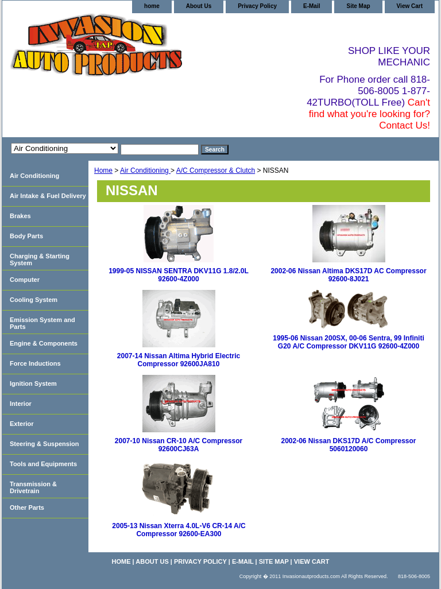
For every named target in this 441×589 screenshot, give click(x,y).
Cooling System (33, 299)
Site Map (358, 6)
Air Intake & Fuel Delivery (48, 195)
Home (103, 170)
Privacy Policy (257, 6)
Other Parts (27, 507)
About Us (198, 6)
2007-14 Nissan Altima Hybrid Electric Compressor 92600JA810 (178, 360)
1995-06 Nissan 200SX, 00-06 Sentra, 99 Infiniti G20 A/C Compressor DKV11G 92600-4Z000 (348, 342)
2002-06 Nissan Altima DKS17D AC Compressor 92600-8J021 (348, 275)
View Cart (410, 6)
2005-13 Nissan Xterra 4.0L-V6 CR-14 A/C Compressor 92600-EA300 (178, 530)
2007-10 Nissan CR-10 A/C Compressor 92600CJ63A (178, 445)
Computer (25, 279)
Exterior (22, 423)
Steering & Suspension (44, 443)
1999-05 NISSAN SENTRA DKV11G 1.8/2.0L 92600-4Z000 (179, 275)
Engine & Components (44, 343)
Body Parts (26, 235)
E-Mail (311, 6)
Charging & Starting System (39, 259)
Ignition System (33, 383)
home (152, 6)
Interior (21, 403)
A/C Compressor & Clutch (215, 170)
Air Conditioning (145, 170)
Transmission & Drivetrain (33, 487)
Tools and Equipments (43, 463)
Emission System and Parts (42, 323)
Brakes (20, 215)
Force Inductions (35, 363)
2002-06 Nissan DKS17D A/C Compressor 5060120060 (348, 445)
